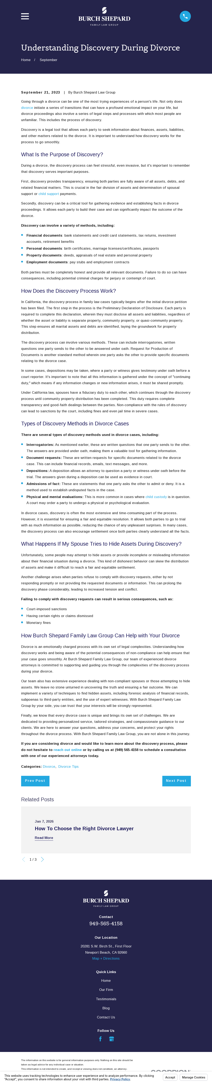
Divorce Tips (68, 767)
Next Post (176, 781)
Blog (106, 1008)
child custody (156, 497)
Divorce (49, 767)
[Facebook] (100, 1038)
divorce (27, 108)
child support (49, 194)
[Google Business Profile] (111, 1038)
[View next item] (42, 859)
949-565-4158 (106, 924)
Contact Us (106, 1017)
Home (106, 981)
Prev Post (35, 781)
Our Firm (106, 990)
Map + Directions (106, 958)
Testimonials (106, 999)
